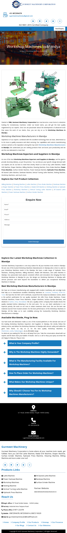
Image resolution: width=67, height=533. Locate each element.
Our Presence (57, 522)
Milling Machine (7, 184)
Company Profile (18, 522)
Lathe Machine (31, 184)
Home (22, 51)
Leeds (12, 331)
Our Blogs (19, 525)
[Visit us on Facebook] (33, 21)
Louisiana (48, 292)
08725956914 (25, 513)
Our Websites (44, 525)
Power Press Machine (22, 187)
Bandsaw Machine (59, 184)
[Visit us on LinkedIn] (40, 21)
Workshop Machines (21, 189)
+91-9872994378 (15, 13)
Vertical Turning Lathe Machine (40, 189)
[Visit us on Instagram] (60, 21)
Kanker (11, 302)
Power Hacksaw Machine (17, 192)
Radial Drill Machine (38, 187)
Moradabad (22, 302)
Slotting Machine (52, 187)
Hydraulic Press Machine (12, 492)
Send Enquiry (59, 28)
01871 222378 (18, 510)
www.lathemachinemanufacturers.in (45, 491)
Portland (55, 292)
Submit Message (33, 242)
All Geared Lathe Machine (45, 476)
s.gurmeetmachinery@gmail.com (21, 16)
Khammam (5, 331)
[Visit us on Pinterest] (53, 21)
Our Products (33, 522)
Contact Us (31, 525)
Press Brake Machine (45, 184)
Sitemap (45, 522)
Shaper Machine (8, 187)
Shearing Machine (19, 184)
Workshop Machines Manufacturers (52, 145)
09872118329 (36, 513)
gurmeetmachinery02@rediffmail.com (23, 517)
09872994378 (14, 513)
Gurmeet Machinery (14, 446)
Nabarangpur (18, 331)
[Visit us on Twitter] (46, 21)
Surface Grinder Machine (35, 192)
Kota (16, 302)
